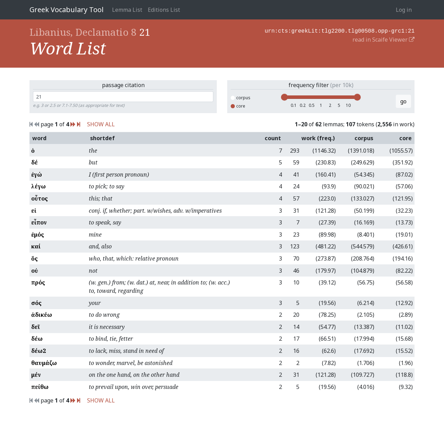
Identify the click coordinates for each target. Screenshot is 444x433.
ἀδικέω (41, 315)
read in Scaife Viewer (383, 39)
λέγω (38, 186)
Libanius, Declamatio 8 (83, 32)
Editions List (164, 10)
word (39, 138)
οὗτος (39, 198)
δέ (34, 162)
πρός (38, 282)
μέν (36, 375)
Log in (404, 10)
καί (36, 246)
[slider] (284, 97)
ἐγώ (36, 174)
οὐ (34, 270)
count (273, 138)
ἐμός (37, 234)
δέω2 (38, 351)
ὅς (34, 258)
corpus (240, 98)
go (403, 101)
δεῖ (35, 327)
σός (36, 303)
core (238, 106)
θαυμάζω (44, 363)
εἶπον (39, 222)
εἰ (33, 210)
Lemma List (127, 10)
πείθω (40, 387)
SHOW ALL (101, 124)
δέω (37, 338)
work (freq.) (318, 138)
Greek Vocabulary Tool (66, 9)
